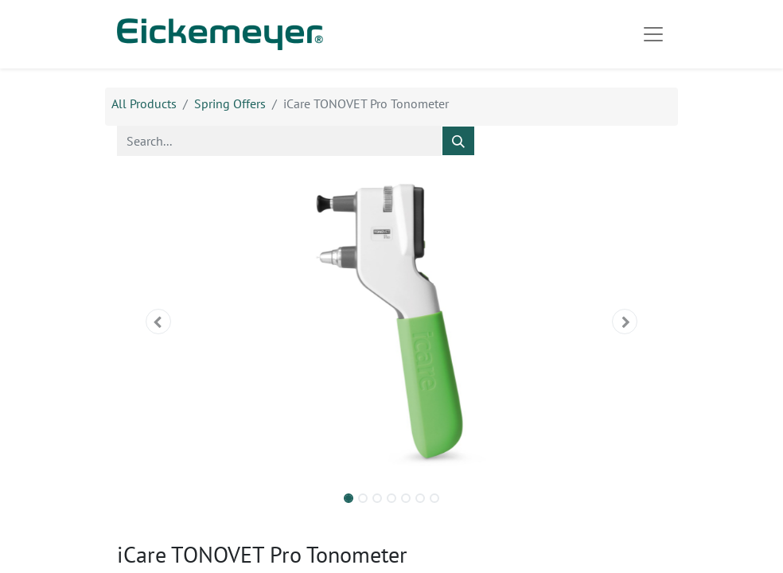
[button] (158, 321)
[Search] (458, 141)
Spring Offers (230, 103)
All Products (144, 103)
